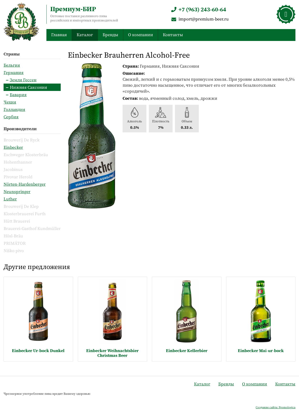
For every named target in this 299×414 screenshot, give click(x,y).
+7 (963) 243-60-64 (198, 9)
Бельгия (12, 65)
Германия (14, 72)
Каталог (85, 35)
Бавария (18, 95)
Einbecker (13, 147)
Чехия (10, 102)
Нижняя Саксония (28, 87)
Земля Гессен (23, 80)
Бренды (110, 35)
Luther (10, 199)
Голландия (14, 109)
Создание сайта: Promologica (275, 407)
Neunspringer (17, 192)
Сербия (11, 117)
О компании (140, 35)
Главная (59, 35)
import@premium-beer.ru (199, 19)
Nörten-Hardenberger (25, 184)
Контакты (173, 35)
